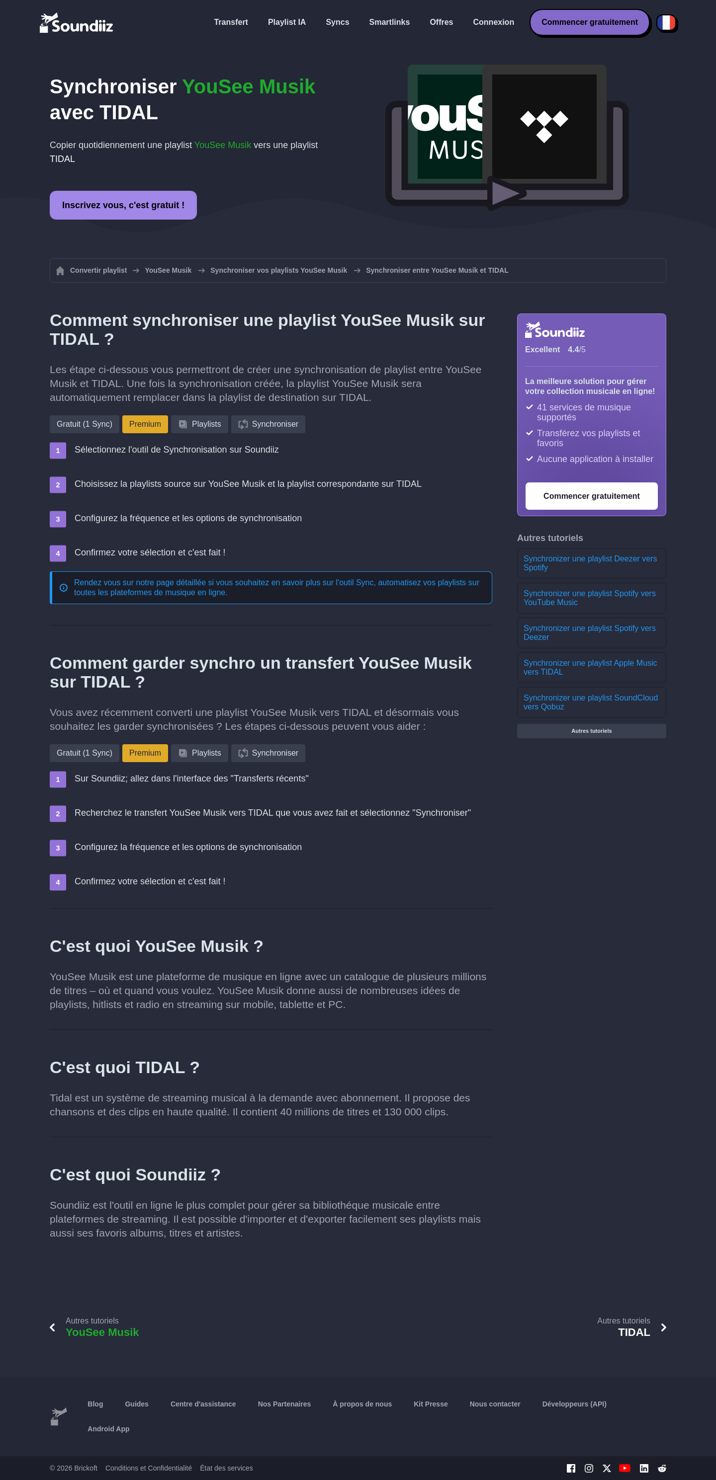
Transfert (231, 22)
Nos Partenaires (284, 1404)
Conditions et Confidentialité (148, 1468)
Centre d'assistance (203, 1404)
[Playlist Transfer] (77, 22)
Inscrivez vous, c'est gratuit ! (123, 205)
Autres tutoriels (591, 731)
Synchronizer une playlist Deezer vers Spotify (590, 563)
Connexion (494, 22)
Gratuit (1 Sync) (84, 424)
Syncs (337, 22)
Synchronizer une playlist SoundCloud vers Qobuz (591, 702)
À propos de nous (362, 1404)
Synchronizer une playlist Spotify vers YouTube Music (590, 598)
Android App (108, 1429)
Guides (136, 1404)
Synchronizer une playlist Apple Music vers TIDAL (590, 667)
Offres (441, 22)
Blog (95, 1404)
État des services (226, 1468)
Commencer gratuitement (589, 22)
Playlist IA (287, 22)
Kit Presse (431, 1404)
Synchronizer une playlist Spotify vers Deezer (590, 632)
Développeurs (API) (574, 1404)
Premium (145, 424)
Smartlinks (389, 22)
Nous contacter (495, 1404)
